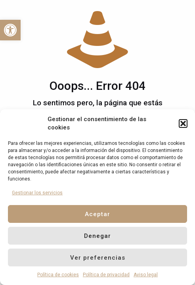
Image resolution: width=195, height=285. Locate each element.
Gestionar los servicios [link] (37, 193)
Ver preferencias (97, 257)
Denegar (97, 235)
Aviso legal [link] (146, 274)
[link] (10, 30)
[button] (183, 123)
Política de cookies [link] (58, 274)
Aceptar (97, 214)
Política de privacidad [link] (106, 274)
